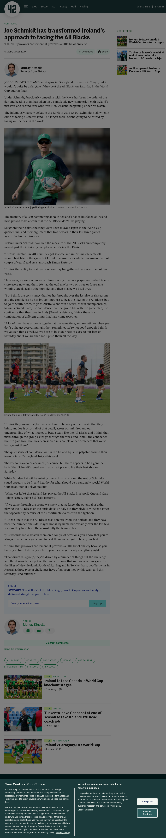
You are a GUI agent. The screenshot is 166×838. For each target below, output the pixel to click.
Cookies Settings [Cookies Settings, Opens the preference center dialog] (147, 812)
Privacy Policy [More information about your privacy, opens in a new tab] (63, 832)
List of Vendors (85, 810)
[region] (83, 808)
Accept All (147, 801)
